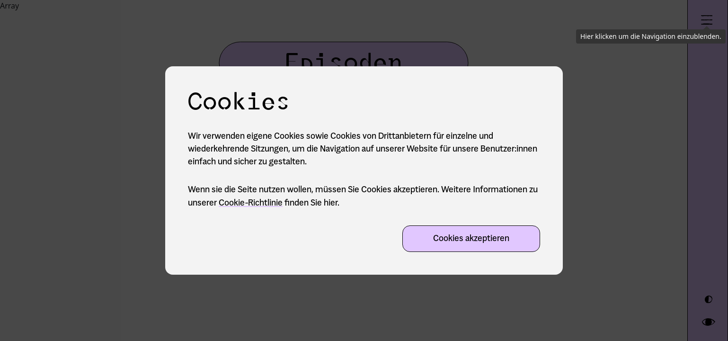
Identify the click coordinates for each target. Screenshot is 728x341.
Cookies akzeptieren (471, 239)
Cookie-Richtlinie (251, 203)
